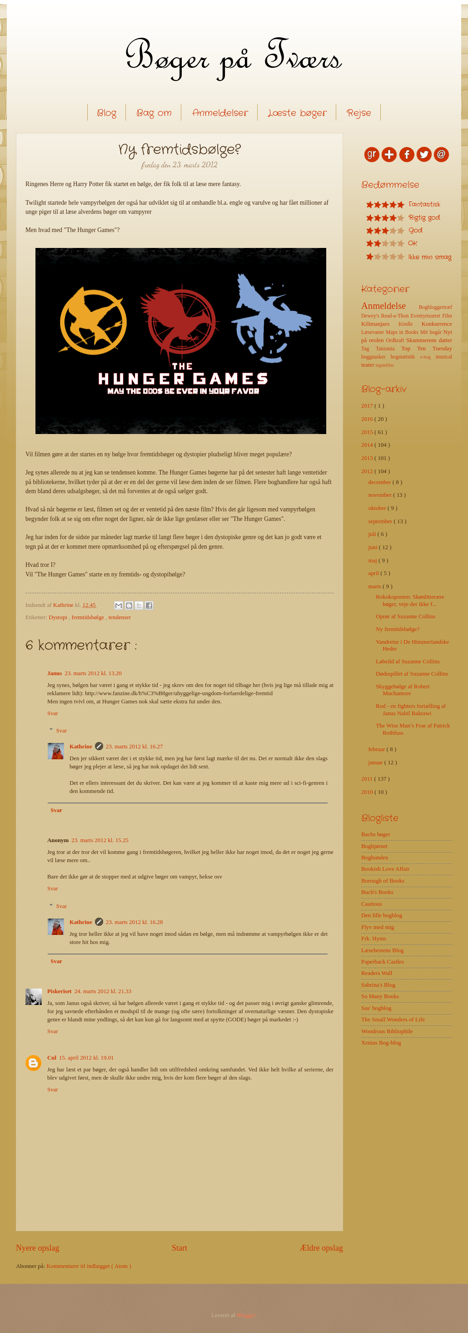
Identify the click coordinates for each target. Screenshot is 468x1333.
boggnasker (376, 357)
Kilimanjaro (379, 324)
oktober (378, 508)
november (380, 495)
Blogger (246, 1315)
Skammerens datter (429, 340)
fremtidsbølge (89, 617)
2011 (367, 779)
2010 (367, 792)
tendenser (120, 617)
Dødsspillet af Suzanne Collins (412, 674)
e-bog (427, 356)
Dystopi (59, 617)
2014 (367, 445)
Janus (54, 673)
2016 (367, 419)
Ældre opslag (321, 1247)
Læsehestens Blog (382, 950)
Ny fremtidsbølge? (397, 629)
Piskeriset (59, 991)
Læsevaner (373, 332)
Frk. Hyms (373, 938)
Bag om (154, 113)
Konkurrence (437, 324)
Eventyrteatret (427, 316)
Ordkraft (396, 340)
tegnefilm (384, 365)
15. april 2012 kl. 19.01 (86, 1058)
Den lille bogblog (381, 915)
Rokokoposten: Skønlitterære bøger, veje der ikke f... (410, 600)
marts (375, 586)
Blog (106, 113)
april (374, 573)
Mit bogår (431, 332)
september (380, 521)
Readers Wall (376, 973)
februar (377, 749)
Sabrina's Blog (378, 985)
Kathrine (81, 746)
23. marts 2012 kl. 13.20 (93, 673)
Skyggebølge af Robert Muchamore (403, 690)
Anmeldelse (390, 306)
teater (368, 365)
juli (372, 534)
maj (373, 560)
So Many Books (380, 996)
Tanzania (388, 349)
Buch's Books (377, 892)
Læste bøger (297, 113)
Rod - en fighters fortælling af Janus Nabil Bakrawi (411, 709)
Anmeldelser (220, 113)
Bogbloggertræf (435, 307)
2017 (367, 406)
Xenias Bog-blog (381, 1043)
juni (373, 547)
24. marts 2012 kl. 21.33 (103, 991)
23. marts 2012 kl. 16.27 (134, 746)
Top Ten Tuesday (426, 348)
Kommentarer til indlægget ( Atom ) (88, 1266)
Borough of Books (382, 881)
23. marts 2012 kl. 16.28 (134, 922)
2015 (367, 432)
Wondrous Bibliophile (387, 1031)
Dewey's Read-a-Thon (386, 316)
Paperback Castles (382, 962)
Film (447, 316)
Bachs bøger (375, 834)
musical (444, 357)
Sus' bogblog (376, 1008)
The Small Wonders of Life (393, 1019)
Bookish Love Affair (385, 869)
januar (376, 762)
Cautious (371, 904)
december (380, 482)
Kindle (410, 324)
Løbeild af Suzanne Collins (408, 661)
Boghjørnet (374, 846)
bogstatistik (405, 357)
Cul (51, 1058)
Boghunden (374, 857)
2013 (367, 458)
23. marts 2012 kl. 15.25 (100, 840)
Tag (368, 349)
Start (179, 1247)
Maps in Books (403, 332)
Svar (52, 713)
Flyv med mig (377, 927)
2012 (367, 471)
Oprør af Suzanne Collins (405, 616)
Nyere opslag (38, 1247)
